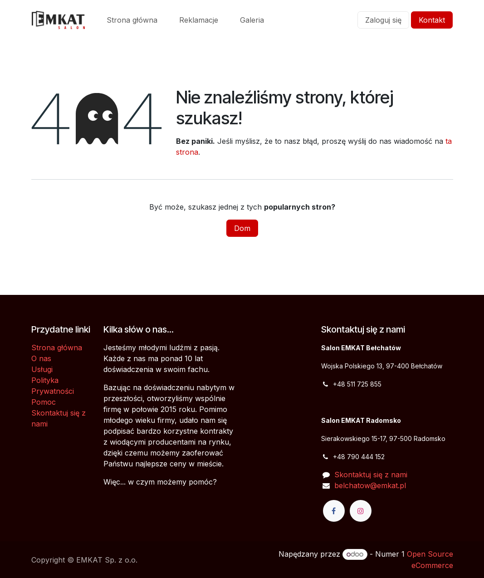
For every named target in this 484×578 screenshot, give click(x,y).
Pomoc (43, 402)
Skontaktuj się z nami (370, 474)
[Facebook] (334, 511)
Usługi (42, 369)
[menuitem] (132, 20)
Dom (242, 228)
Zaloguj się (383, 19)
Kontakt (432, 19)
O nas (41, 358)
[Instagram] (361, 511)
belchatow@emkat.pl (370, 485)
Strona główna (56, 347)
